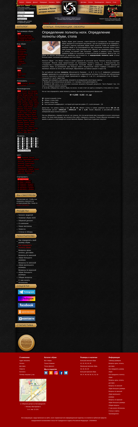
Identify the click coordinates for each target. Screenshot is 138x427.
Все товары (48, 360)
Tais (25, 126)
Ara (29, 91)
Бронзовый (28, 159)
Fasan (24, 101)
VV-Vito (23, 130)
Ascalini (34, 91)
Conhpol (34, 99)
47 (19, 143)
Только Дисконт (49, 366)
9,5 (37, 147)
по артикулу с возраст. (26, 187)
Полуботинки (22, 54)
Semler (26, 124)
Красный (21, 165)
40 (32, 140)
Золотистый (29, 161)
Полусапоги (22, 49)
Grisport (26, 105)
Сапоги (20, 48)
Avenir (24, 93)
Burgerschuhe (28, 95)
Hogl (31, 105)
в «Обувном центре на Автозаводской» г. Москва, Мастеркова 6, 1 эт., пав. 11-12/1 (33, 406)
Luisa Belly (32, 112)
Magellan (21, 114)
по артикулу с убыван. (26, 189)
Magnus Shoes (30, 114)
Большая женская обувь (88, 360)
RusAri (26, 122)
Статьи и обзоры (26, 232)
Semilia (20, 124)
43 (23, 142)
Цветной (21, 171)
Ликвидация (43, 2)
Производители (99, 2)
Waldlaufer (31, 130)
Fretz (20, 103)
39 (28, 140)
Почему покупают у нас (26, 374)
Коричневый (29, 163)
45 (32, 142)
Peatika (20, 118)
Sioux (32, 124)
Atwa (19, 93)
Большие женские (24, 35)
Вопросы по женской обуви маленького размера (27, 265)
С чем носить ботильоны (117, 408)
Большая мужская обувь (88, 372)
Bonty (20, 95)
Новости (108, 2)
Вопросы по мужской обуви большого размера (27, 272)
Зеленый (21, 163)
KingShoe (21, 110)
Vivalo (35, 128)
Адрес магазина (24, 360)
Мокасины (21, 58)
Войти (58, 2)
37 (19, 140)
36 (36, 138)
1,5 (32, 145)
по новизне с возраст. (26, 184)
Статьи (53, 23)
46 (36, 142)
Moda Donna (22, 116)
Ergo (19, 101)
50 (32, 143)
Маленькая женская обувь (88, 366)
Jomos (20, 107)
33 (23, 138)
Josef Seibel (28, 107)
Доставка (83, 2)
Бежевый (25, 157)
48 (23, 143)
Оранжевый (22, 167)
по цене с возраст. (24, 181)
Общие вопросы (25, 277)
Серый (30, 169)
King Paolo (28, 109)
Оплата (90, 2)
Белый (31, 157)
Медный (28, 165)
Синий (36, 169)
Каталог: (23, 26)
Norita (35, 116)
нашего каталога (22, 205)
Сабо (20, 65)
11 (28, 148)
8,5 (28, 147)
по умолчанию (23, 179)
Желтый (21, 161)
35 (32, 138)
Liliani (25, 112)
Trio (25, 128)
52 (19, 145)
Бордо (20, 159)
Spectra (20, 126)
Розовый (30, 167)
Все (19, 33)
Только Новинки (49, 363)
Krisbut (28, 110)
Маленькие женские (25, 37)
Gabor (31, 103)
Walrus (20, 132)
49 (28, 143)
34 (28, 138)
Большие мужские (24, 40)
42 (19, 142)
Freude (25, 103)
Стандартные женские (26, 38)
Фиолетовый (29, 171)
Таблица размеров (115, 360)
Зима (20, 72)
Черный (29, 173)
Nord (29, 116)
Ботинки (21, 53)
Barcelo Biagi (33, 93)
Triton (30, 128)
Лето (19, 75)
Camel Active (26, 97)
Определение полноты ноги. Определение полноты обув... (79, 23)
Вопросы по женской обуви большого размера (27, 257)
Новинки (28, 2)
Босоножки (22, 63)
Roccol (31, 120)
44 (28, 142)
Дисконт (35, 2)
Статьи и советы (114, 411)
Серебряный (22, 169)
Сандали (21, 61)
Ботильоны (22, 51)
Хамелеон (21, 173)
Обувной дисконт (26, 220)
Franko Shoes (33, 101)
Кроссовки (21, 56)
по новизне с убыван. (26, 186)
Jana (36, 105)
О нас (114, 2)
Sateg (32, 122)
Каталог (21, 2)
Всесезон (21, 77)
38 (23, 140)
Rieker (25, 120)
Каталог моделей (26, 215)
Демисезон (22, 74)
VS (19, 130)
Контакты (51, 2)
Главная (46, 23)
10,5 (24, 148)
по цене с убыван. (24, 182)
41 (36, 140)
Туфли (20, 59)
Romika (20, 122)
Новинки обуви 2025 (27, 218)
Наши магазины (25, 226)
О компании (24, 223)
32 (19, 138)
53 (23, 145)
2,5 (19, 147)
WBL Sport (27, 132)
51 (36, 143)
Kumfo (34, 110)
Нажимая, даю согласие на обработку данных (24, 21)
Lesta (20, 112)
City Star (27, 99)
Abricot (24, 91)
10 (19, 148)
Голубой (36, 159)
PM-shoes (28, 118)
